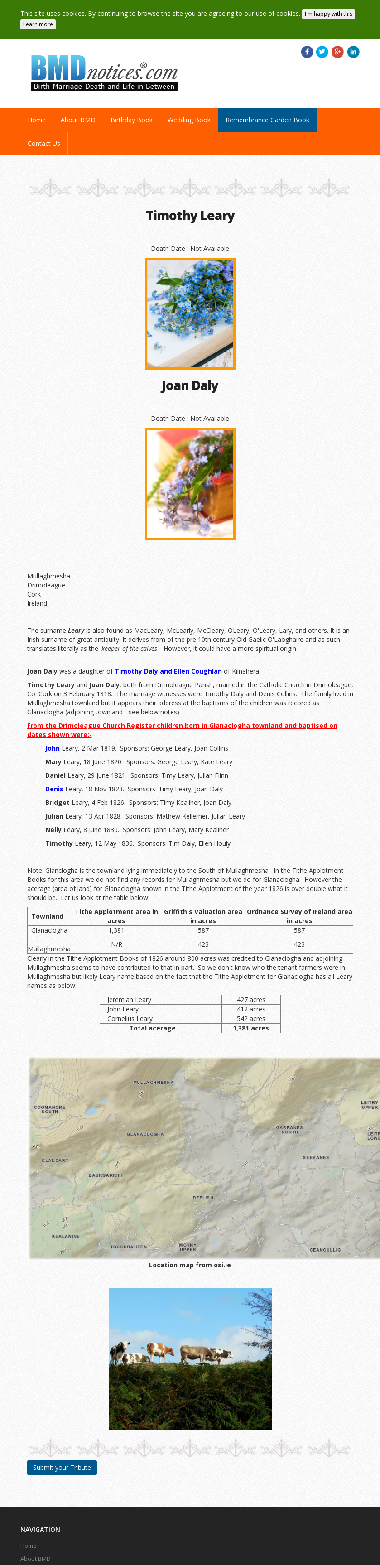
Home (40, 119)
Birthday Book (132, 120)
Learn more (38, 24)
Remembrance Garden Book (267, 120)
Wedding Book (189, 120)
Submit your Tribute (62, 1467)
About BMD (78, 120)
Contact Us (44, 143)
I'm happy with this (328, 14)
